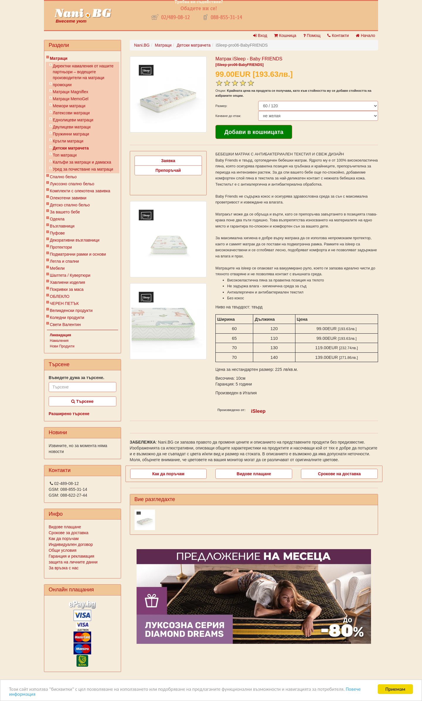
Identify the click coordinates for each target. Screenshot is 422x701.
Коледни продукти (67, 317)
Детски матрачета (71, 148)
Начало (365, 35)
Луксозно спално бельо (72, 183)
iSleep (258, 411)
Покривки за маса (67, 289)
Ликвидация (60, 335)
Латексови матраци (71, 113)
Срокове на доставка (339, 473)
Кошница (285, 35)
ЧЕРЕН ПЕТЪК (64, 303)
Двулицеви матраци (72, 127)
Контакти (338, 35)
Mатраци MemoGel (71, 98)
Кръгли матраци (68, 141)
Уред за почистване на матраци (83, 169)
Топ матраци (65, 155)
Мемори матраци (69, 105)
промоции (62, 84)
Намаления (59, 341)
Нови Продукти (62, 346)
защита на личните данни (73, 562)
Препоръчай (168, 170)
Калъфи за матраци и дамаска (82, 162)
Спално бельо (63, 176)
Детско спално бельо (70, 205)
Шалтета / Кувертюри (70, 275)
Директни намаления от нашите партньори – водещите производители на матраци (83, 72)
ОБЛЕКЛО (59, 296)
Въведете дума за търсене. (76, 377)
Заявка (168, 160)
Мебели (57, 268)
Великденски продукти (71, 310)
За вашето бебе (65, 212)
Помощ (312, 35)
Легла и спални (64, 261)
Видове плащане (65, 527)
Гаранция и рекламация (71, 556)
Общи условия (62, 550)
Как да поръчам (64, 538)
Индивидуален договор (71, 544)
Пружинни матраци (71, 134)
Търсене (82, 401)
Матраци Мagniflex (70, 91)
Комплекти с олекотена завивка (80, 191)
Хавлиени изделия (67, 282)
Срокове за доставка (68, 532)
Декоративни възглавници (74, 240)
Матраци (58, 58)
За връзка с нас (64, 568)
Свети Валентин (65, 324)
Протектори (61, 247)
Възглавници (62, 226)
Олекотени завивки (68, 198)
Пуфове (57, 233)
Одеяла (57, 219)
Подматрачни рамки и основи (78, 254)
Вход (260, 35)
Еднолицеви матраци (73, 120)
